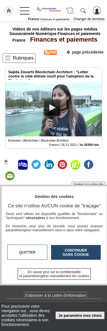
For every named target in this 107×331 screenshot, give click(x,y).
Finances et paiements (62, 39)
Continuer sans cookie (76, 252)
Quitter (27, 252)
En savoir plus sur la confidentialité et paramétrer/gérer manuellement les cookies (54, 274)
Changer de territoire (89, 19)
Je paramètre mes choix (80, 315)
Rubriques (23, 58)
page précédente (85, 51)
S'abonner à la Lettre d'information (55, 295)
